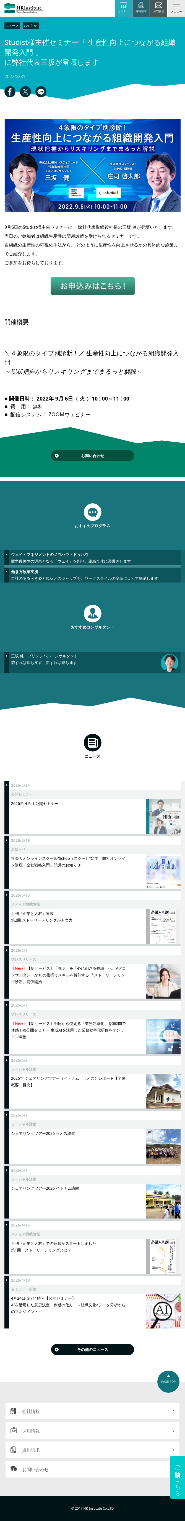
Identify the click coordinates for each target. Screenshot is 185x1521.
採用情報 (31, 1431)
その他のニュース (92, 1349)
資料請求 (31, 1450)
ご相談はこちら (177, 1477)
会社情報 (31, 1411)
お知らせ (30, 25)
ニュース (12, 25)
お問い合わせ (92, 455)
